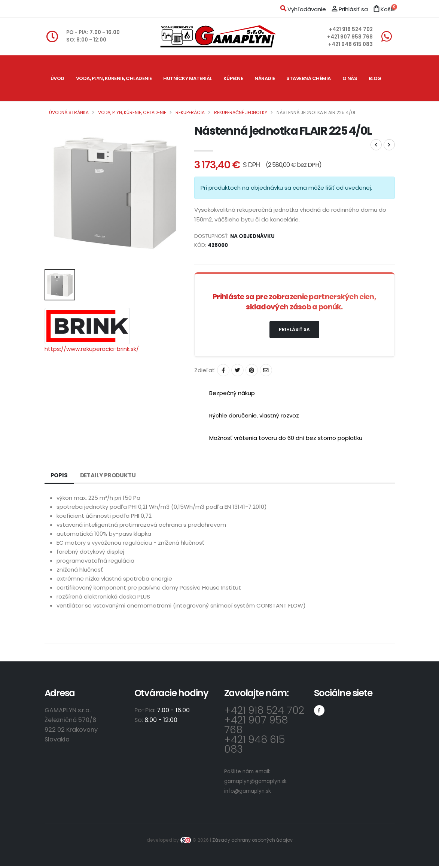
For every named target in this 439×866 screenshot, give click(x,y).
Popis (59, 475)
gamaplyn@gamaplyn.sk (255, 781)
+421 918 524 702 (351, 29)
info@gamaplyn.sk (247, 791)
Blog (375, 78)
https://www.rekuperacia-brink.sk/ (92, 349)
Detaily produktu (108, 475)
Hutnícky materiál (187, 78)
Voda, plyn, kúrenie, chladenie (114, 78)
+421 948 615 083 (350, 44)
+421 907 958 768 (350, 36)
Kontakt (62, 124)
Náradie (264, 78)
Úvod (57, 78)
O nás (349, 78)
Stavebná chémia (308, 78)
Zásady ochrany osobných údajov (252, 840)
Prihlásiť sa (294, 329)
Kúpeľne (233, 78)
